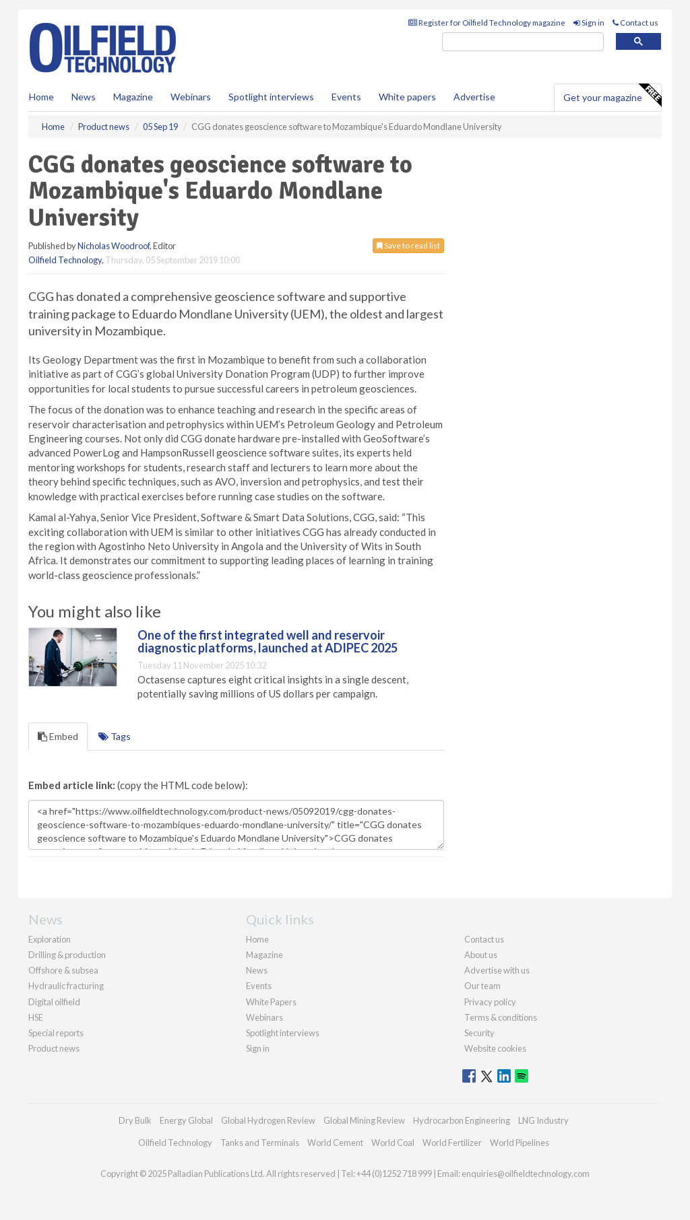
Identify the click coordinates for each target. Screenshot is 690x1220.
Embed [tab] (58, 736)
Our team (482, 985)
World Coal (392, 1142)
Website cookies (495, 1048)
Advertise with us (497, 970)
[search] (523, 42)
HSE (35, 1017)
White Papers (271, 1001)
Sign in (588, 22)
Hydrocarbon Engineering (461, 1120)
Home (41, 96)
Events (346, 96)
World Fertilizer (452, 1142)
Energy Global (186, 1120)
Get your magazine (612, 95)
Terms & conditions (500, 1017)
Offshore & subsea (63, 970)
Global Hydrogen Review (268, 1120)
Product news (54, 1048)
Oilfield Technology (65, 260)
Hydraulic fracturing (66, 985)
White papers (407, 96)
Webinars (190, 96)
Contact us (635, 22)
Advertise (474, 96)
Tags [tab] (114, 736)
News (257, 970)
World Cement (335, 1142)
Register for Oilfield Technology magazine (486, 22)
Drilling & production (67, 954)
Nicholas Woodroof (113, 245)
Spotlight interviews (271, 96)
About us (480, 954)
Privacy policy (490, 1001)
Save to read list (408, 245)
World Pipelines (519, 1142)
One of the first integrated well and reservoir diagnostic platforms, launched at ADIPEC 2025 (267, 642)
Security (479, 1032)
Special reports (56, 1032)
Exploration (49, 939)
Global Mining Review (364, 1120)
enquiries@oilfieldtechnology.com (526, 1173)
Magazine (133, 96)
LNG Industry (543, 1120)
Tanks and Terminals (259, 1142)
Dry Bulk (135, 1120)
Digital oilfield (54, 1001)
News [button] (83, 96)
